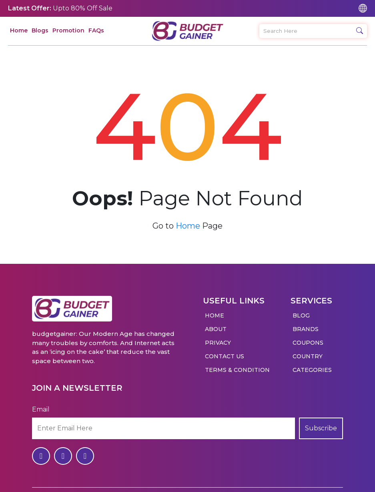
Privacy (218, 338)
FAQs (96, 30)
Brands (306, 325)
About (216, 325)
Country (308, 352)
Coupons (308, 338)
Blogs (40, 30)
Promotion (68, 30)
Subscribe (321, 424)
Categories (312, 366)
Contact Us (224, 352)
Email (41, 405)
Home (19, 30)
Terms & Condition (237, 366)
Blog (301, 311)
